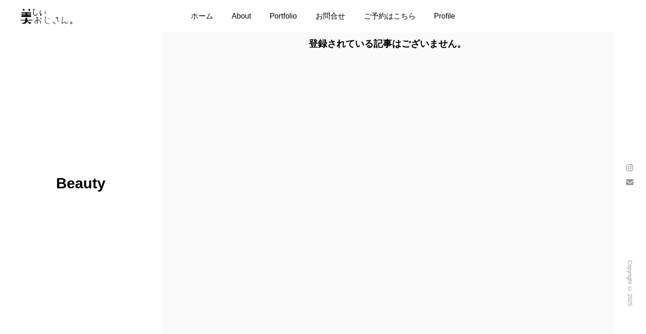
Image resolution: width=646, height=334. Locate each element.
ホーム (202, 16)
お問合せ (330, 16)
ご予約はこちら (390, 16)
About (241, 16)
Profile (444, 16)
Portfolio (283, 16)
